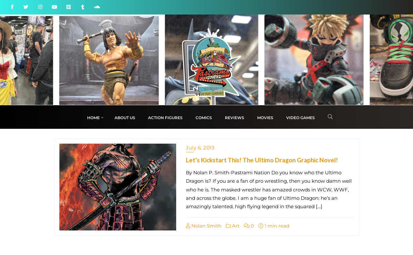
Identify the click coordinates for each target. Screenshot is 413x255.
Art (232, 226)
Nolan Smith (203, 226)
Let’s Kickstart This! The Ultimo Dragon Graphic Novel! (262, 160)
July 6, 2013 (200, 148)
